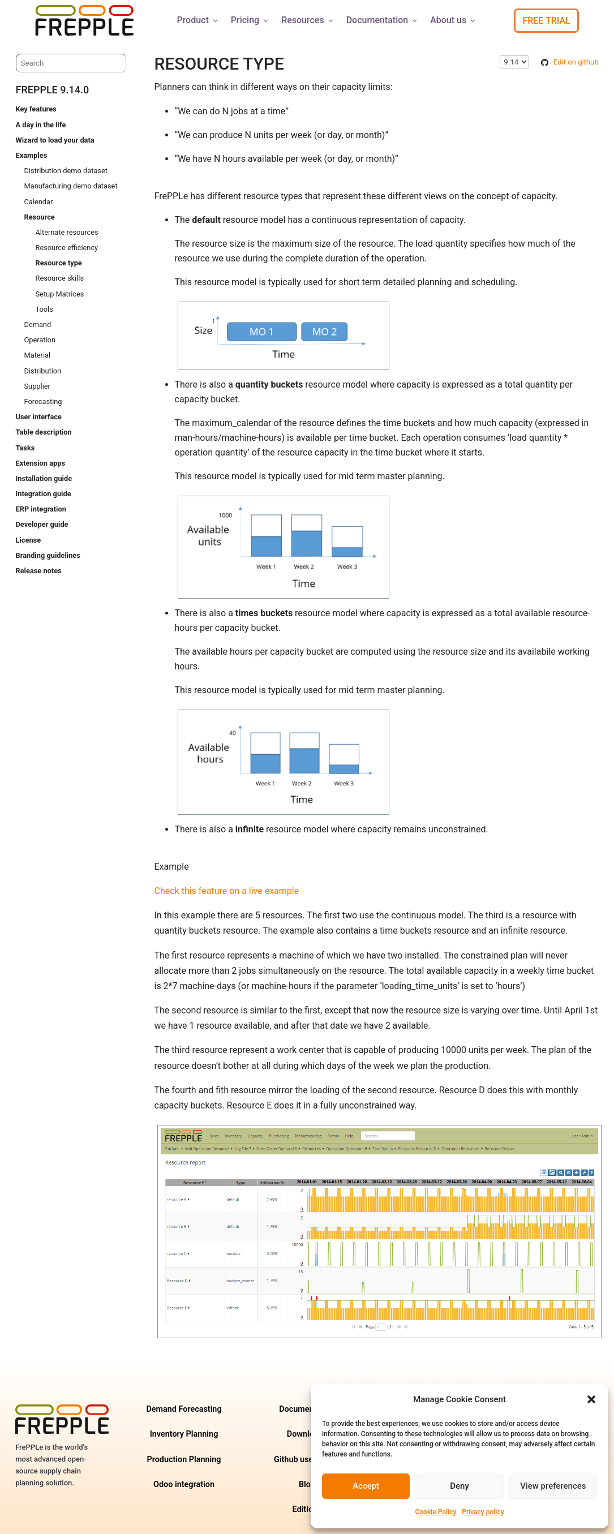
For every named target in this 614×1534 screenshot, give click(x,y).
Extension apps (40, 463)
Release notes (39, 570)
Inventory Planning (184, 1434)
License (28, 540)
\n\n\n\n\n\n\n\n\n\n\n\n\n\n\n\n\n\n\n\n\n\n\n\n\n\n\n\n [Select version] (514, 61)
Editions (307, 1509)
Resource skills (60, 278)
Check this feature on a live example (226, 891)
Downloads (307, 1434)
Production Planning (184, 1459)
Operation (40, 340)
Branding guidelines (48, 555)
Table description (44, 432)
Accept (366, 1486)
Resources (308, 20)
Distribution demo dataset (66, 170)
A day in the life (41, 125)
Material (37, 355)
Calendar (38, 201)
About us (453, 20)
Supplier (37, 386)
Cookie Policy (435, 1512)
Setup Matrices (60, 294)
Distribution (43, 371)
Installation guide (44, 478)
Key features (36, 109)
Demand (37, 324)
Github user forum (307, 1459)
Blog (307, 1484)
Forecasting (43, 401)
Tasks (25, 448)
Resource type (59, 263)
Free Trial (546, 20)
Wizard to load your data (55, 140)
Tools (44, 309)
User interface (39, 416)
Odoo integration (183, 1484)
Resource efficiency (67, 247)
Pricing (250, 20)
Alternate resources (67, 232)
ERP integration (41, 509)
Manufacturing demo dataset (71, 186)
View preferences (553, 1486)
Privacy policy (483, 1512)
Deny (459, 1486)
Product (198, 20)
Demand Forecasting (183, 1409)
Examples (32, 155)
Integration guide (43, 493)
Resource (39, 217)
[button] (591, 1399)
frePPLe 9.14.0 (52, 90)
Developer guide (42, 524)
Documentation (382, 20)
